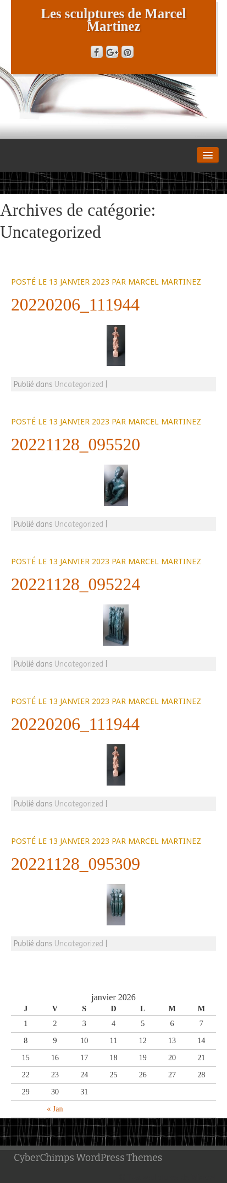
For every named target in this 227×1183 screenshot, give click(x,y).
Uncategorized (78, 384)
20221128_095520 (75, 444)
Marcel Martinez (164, 281)
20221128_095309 (75, 864)
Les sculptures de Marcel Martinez (113, 20)
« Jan (55, 1109)
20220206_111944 (75, 304)
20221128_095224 (75, 584)
